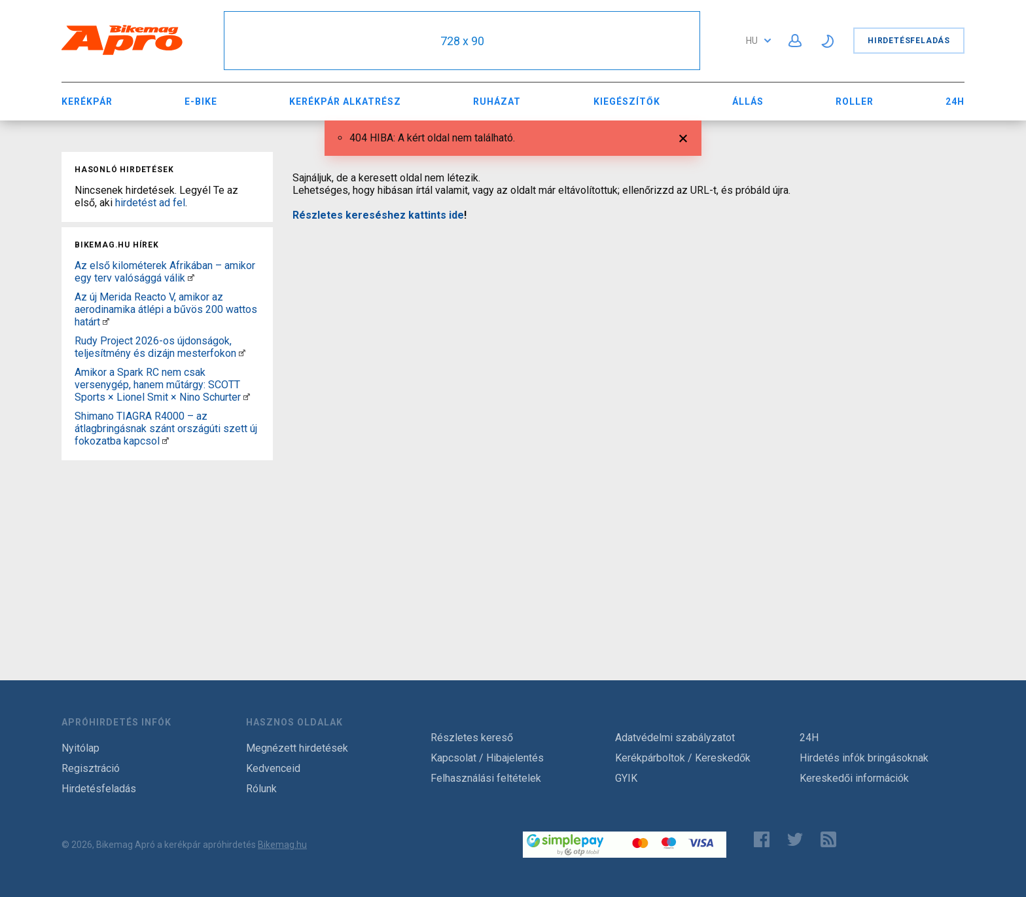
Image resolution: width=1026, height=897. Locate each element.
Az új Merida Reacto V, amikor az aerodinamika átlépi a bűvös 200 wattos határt (166, 309)
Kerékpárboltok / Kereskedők (683, 758)
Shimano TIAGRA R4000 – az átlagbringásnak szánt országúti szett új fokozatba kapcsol (166, 428)
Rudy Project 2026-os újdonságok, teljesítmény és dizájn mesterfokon (155, 347)
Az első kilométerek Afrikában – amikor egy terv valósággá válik (165, 271)
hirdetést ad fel (150, 202)
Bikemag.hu (282, 844)
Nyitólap (80, 748)
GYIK (626, 778)
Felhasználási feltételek (486, 778)
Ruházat (497, 101)
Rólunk (261, 788)
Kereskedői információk (854, 778)
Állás (748, 101)
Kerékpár (87, 101)
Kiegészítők (626, 101)
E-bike (201, 101)
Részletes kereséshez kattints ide (378, 215)
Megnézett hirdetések (297, 748)
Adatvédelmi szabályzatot (675, 737)
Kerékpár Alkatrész (345, 101)
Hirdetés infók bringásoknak (864, 758)
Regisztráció (91, 768)
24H (955, 101)
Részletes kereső (472, 737)
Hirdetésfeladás (909, 40)
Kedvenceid (273, 768)
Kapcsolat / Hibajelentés (487, 758)
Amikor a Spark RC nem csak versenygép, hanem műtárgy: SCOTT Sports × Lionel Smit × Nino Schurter (158, 384)
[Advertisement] (167, 547)
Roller (855, 101)
